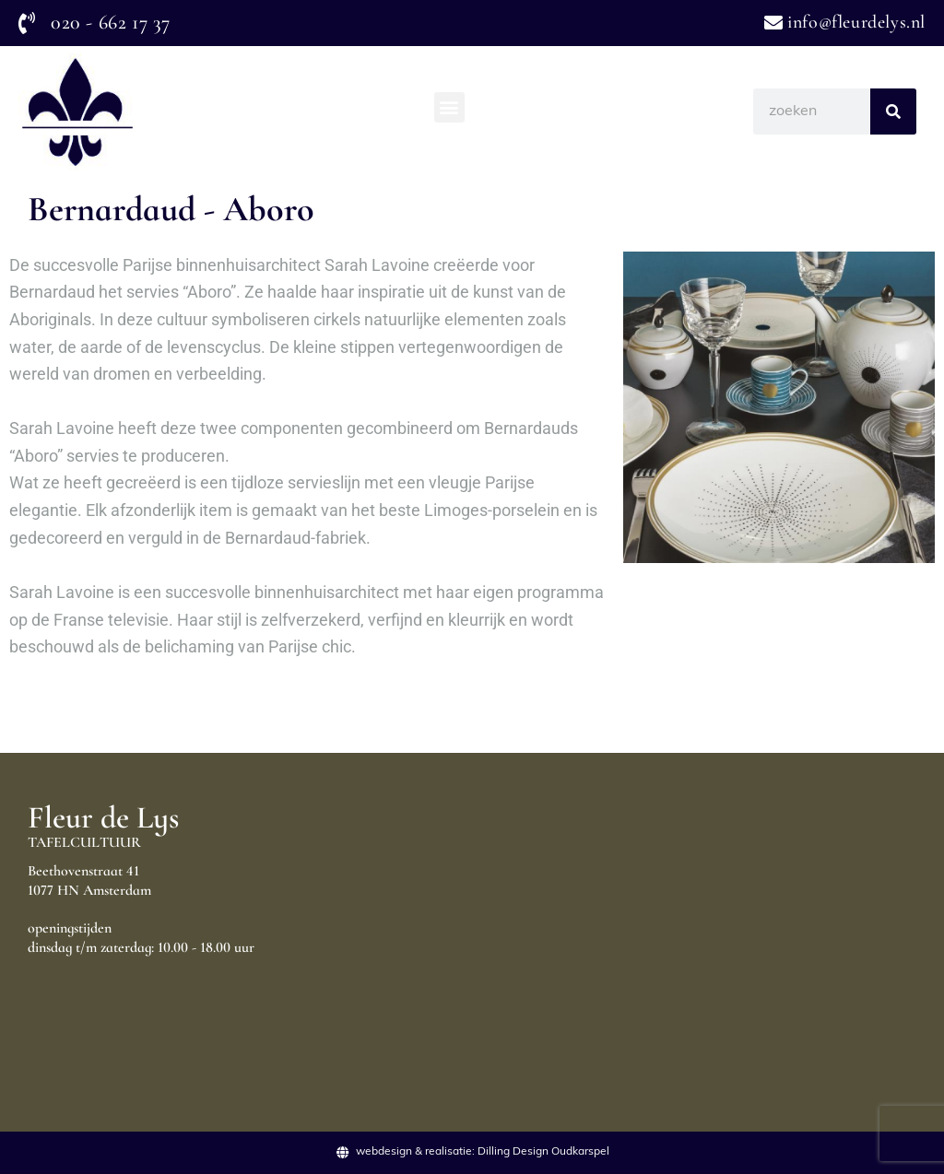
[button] (449, 107)
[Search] (893, 111)
